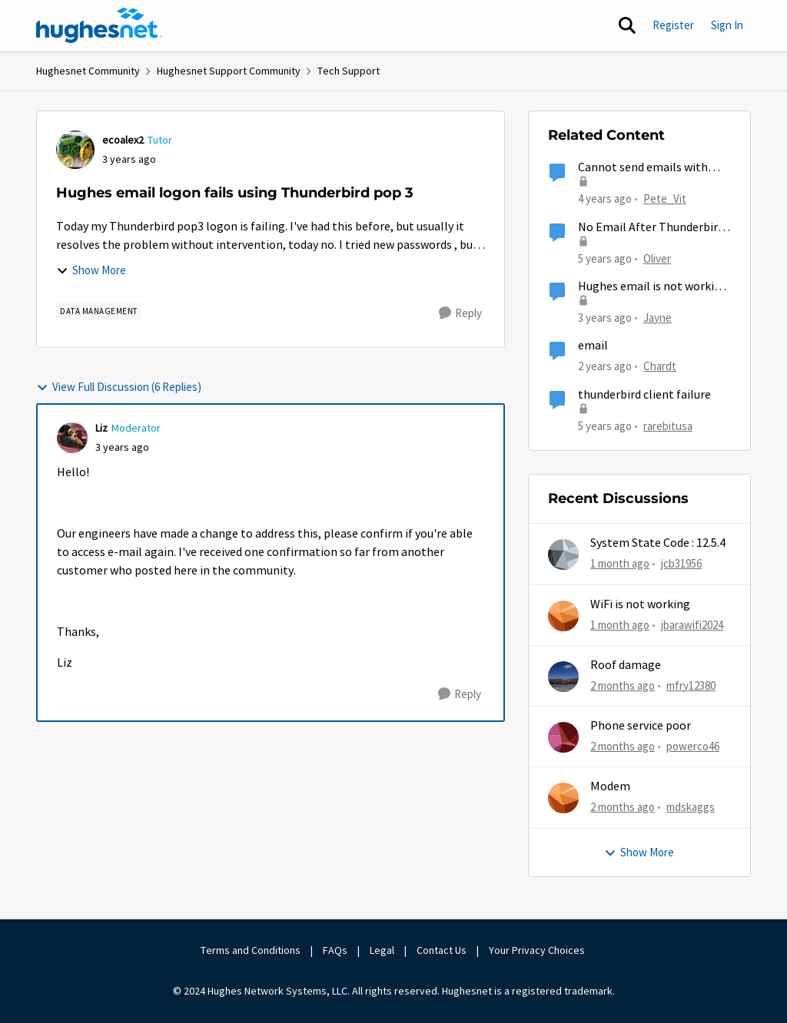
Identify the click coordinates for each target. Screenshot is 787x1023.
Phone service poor (640, 725)
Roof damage (625, 665)
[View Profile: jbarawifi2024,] (563, 616)
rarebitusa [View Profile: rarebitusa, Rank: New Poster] (667, 425)
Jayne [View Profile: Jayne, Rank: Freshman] (657, 317)
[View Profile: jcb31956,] (563, 554)
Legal (382, 950)
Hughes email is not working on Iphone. (653, 287)
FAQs (335, 950)
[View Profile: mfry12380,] (563, 676)
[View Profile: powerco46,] (563, 737)
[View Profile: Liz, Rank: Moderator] (72, 437)
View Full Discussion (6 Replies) (118, 386)
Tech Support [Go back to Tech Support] (348, 71)
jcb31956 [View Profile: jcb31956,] (681, 563)
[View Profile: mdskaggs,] (563, 798)
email (593, 345)
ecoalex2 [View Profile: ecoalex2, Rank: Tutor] (123, 140)
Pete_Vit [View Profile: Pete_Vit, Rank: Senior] (664, 198)
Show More (91, 270)
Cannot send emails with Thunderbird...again (643, 168)
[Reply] (460, 313)
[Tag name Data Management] (98, 311)
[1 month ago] (619, 564)
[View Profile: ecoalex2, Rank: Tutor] (75, 150)
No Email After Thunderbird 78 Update (651, 228)
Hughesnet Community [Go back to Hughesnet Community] (88, 71)
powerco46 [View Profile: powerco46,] (692, 746)
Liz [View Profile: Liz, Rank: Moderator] (101, 428)
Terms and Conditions (251, 950)
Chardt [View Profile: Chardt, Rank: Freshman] (659, 366)
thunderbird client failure (644, 394)
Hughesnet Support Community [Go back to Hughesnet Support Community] (229, 71)
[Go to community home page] (99, 25)
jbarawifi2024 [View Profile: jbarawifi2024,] (692, 624)
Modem (610, 786)
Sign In (727, 25)
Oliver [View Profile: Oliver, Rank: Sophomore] (657, 257)
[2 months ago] (622, 686)
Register (673, 25)
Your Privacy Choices (538, 950)
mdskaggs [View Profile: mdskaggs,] (690, 807)
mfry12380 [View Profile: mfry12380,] (691, 685)
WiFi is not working (640, 604)
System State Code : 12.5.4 (658, 543)
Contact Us (442, 950)
